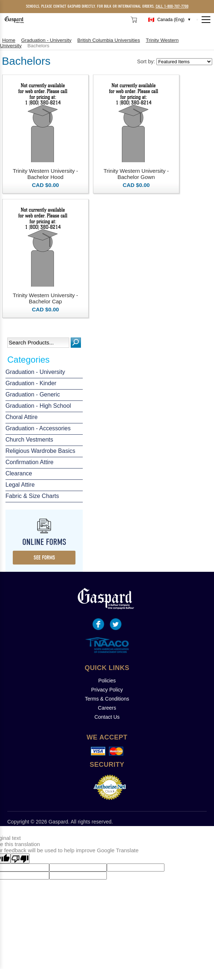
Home (8, 40)
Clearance (18, 473)
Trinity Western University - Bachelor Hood (45, 174)
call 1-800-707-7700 (172, 6)
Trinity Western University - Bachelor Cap (45, 298)
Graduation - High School (38, 406)
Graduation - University (35, 372)
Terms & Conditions (107, 699)
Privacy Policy (107, 690)
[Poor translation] (20, 858)
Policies (107, 680)
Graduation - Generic (32, 394)
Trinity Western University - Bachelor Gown (136, 174)
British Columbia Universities (108, 40)
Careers (107, 708)
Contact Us (107, 717)
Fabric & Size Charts (32, 496)
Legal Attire (20, 485)
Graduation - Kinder (31, 383)
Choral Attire (21, 417)
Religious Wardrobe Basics (40, 451)
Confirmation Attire (29, 462)
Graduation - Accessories (38, 428)
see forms (44, 557)
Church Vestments (29, 439)
